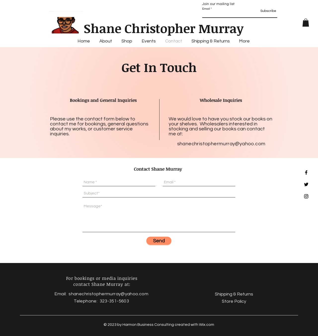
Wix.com (206, 325)
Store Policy (234, 301)
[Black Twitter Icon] (306, 184)
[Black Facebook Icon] (306, 172)
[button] (305, 23)
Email (206, 8)
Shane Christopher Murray (163, 28)
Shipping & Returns (234, 294)
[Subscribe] (266, 11)
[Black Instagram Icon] (306, 196)
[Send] (158, 241)
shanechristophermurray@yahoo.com (221, 143)
